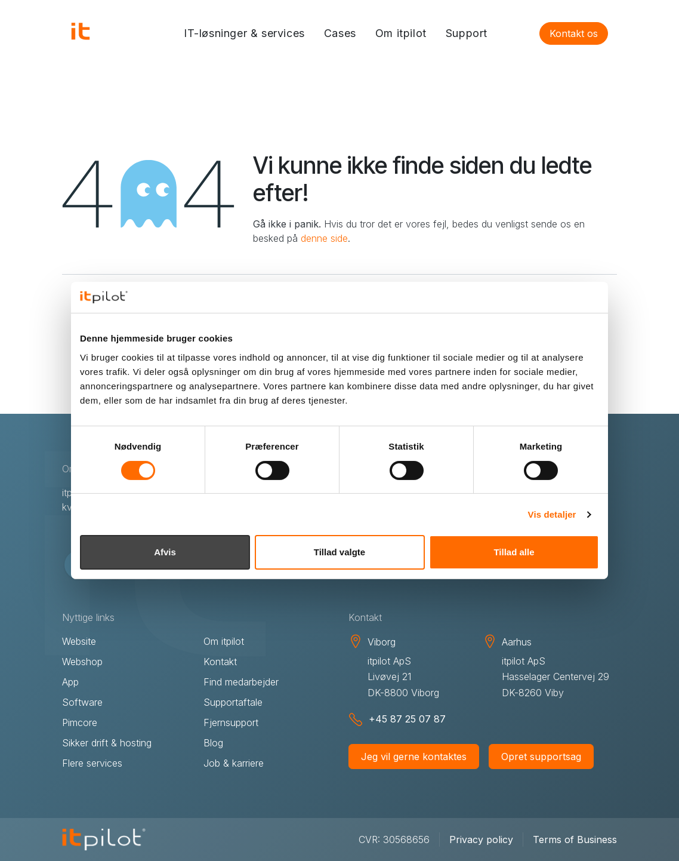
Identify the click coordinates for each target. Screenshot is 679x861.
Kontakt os (574, 33)
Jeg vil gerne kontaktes (414, 756)
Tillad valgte (339, 552)
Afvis (165, 552)
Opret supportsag (541, 756)
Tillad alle (513, 552)
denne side (324, 238)
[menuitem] (244, 33)
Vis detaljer (552, 514)
